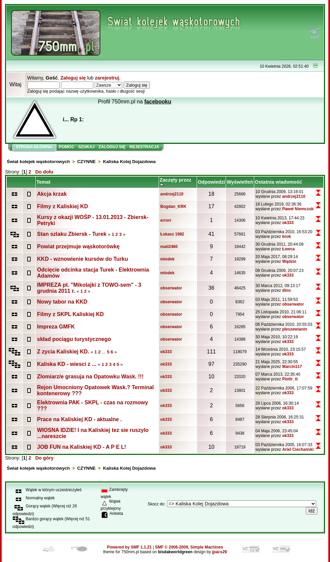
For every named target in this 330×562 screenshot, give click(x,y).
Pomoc (66, 147)
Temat (43, 182)
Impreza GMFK (56, 327)
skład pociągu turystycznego (74, 339)
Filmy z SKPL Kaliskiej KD (70, 314)
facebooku (157, 101)
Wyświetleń (240, 182)
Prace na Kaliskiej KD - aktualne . (79, 419)
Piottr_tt (290, 379)
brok (286, 236)
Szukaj (86, 147)
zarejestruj (107, 78)
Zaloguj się (73, 78)
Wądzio (289, 261)
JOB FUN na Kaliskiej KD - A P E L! (81, 447)
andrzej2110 (172, 194)
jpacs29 (219, 552)
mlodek (167, 259)
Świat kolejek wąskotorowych (38, 161)
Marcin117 (292, 366)
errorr (165, 220)
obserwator (171, 288)
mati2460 (168, 246)
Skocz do (155, 504)
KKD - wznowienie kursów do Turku (82, 259)
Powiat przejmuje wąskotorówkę (78, 246)
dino (286, 290)
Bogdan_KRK (173, 206)
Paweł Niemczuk (298, 209)
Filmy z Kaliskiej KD (62, 206)
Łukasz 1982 (172, 234)
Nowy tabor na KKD (62, 302)
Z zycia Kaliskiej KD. (63, 351)
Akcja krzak (52, 194)
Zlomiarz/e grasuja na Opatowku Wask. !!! (90, 376)
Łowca (288, 249)
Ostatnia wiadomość (278, 182)
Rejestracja (144, 147)
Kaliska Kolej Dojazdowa (129, 161)
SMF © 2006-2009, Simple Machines (189, 547)
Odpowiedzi (211, 182)
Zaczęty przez (175, 182)
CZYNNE (86, 161)
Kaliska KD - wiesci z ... (66, 364)
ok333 (288, 222)
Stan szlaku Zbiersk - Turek (71, 234)
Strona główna (34, 147)
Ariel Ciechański (298, 449)
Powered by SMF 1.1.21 (129, 547)
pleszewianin (294, 329)
